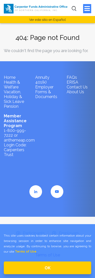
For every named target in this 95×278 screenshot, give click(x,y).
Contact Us (77, 87)
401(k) (41, 82)
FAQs (72, 77)
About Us (75, 91)
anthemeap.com (19, 140)
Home (9, 77)
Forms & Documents (46, 94)
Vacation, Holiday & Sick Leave (14, 96)
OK (48, 268)
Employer (44, 87)
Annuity (42, 77)
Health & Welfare (12, 84)
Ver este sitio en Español (47, 20)
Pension (11, 106)
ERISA (72, 82)
